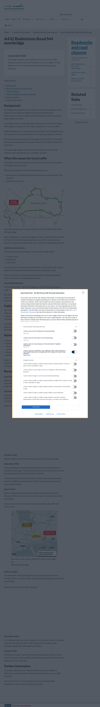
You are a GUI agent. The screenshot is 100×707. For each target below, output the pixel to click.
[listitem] (50, 327)
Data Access (50, 414)
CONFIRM (36, 407)
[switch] (74, 331)
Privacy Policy (61, 414)
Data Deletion (39, 414)
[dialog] (50, 353)
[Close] (84, 293)
